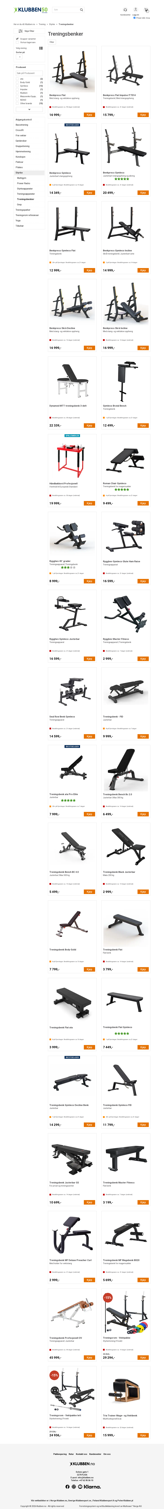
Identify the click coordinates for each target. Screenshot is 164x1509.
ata (21, 79)
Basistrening (22, 125)
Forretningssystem (87, 1506)
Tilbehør (20, 226)
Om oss (107, 1454)
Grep (19, 204)
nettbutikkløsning (107, 1506)
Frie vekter (21, 135)
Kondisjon (20, 157)
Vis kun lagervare (28, 42)
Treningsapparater (26, 194)
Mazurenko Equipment (28, 96)
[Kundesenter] (125, 9)
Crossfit (20, 130)
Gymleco (24, 86)
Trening (42, 24)
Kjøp (89, 114)
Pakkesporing (60, 1454)
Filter (52, 42)
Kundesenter (95, 1454)
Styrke (52, 24)
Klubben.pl (128, 1500)
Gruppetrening (22, 146)
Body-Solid (25, 82)
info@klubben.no (86, 1477)
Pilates (19, 167)
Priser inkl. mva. (142, 18)
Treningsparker (23, 210)
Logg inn (135, 10)
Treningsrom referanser (27, 215)
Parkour (19, 162)
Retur (71, 1454)
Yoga (18, 220)
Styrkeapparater (25, 188)
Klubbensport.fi (107, 1500)
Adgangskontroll (24, 119)
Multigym (21, 178)
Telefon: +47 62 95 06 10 (82, 1480)
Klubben (23, 93)
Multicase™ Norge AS (132, 1506)
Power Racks (23, 183)
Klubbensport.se (83, 1500)
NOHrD (23, 100)
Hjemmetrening (23, 151)
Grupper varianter (28, 39)
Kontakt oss (81, 1454)
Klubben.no (30, 24)
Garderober (21, 141)
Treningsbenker (66, 24)
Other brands (26, 103)
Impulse (23, 89)
